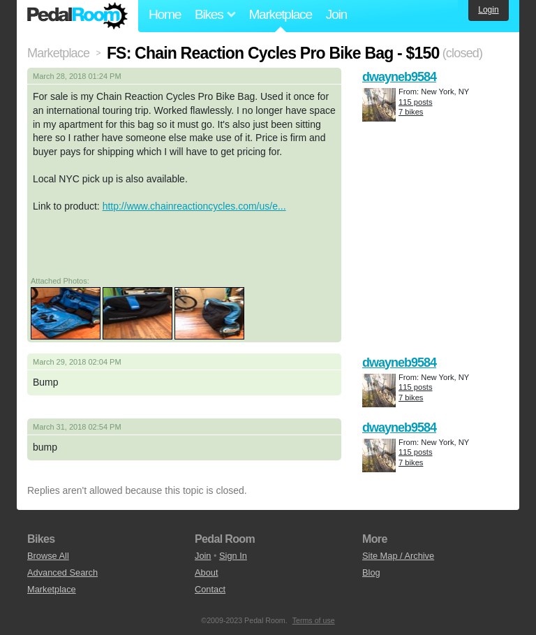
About (206, 572)
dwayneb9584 (399, 77)
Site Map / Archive (398, 555)
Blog (371, 572)
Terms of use (313, 620)
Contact (210, 589)
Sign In (233, 555)
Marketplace (279, 14)
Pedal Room (77, 16)
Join (336, 14)
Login (488, 10)
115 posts (416, 102)
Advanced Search (62, 572)
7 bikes (411, 112)
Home (165, 14)
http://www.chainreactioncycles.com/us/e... (194, 206)
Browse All (48, 555)
